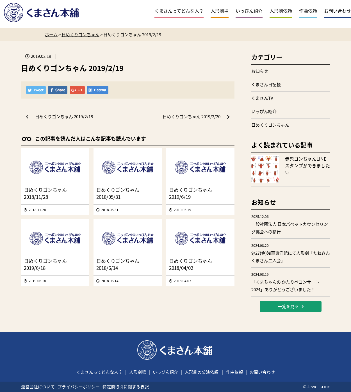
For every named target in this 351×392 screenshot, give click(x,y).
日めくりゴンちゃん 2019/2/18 (64, 116)
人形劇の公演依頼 (201, 372)
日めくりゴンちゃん (270, 125)
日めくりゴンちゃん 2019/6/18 (45, 264)
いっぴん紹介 (249, 10)
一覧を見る (291, 306)
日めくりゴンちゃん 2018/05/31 (117, 193)
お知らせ (259, 71)
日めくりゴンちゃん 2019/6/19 (190, 193)
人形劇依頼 (281, 10)
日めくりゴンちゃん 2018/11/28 (45, 193)
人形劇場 (220, 10)
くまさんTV (262, 98)
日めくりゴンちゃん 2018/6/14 (117, 264)
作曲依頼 (308, 10)
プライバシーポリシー (79, 387)
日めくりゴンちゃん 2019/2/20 (191, 116)
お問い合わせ (337, 10)
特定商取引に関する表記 (125, 387)
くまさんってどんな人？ (179, 10)
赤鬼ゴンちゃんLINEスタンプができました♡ (307, 165)
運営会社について (38, 387)
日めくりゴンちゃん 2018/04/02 (190, 264)
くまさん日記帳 (266, 84)
